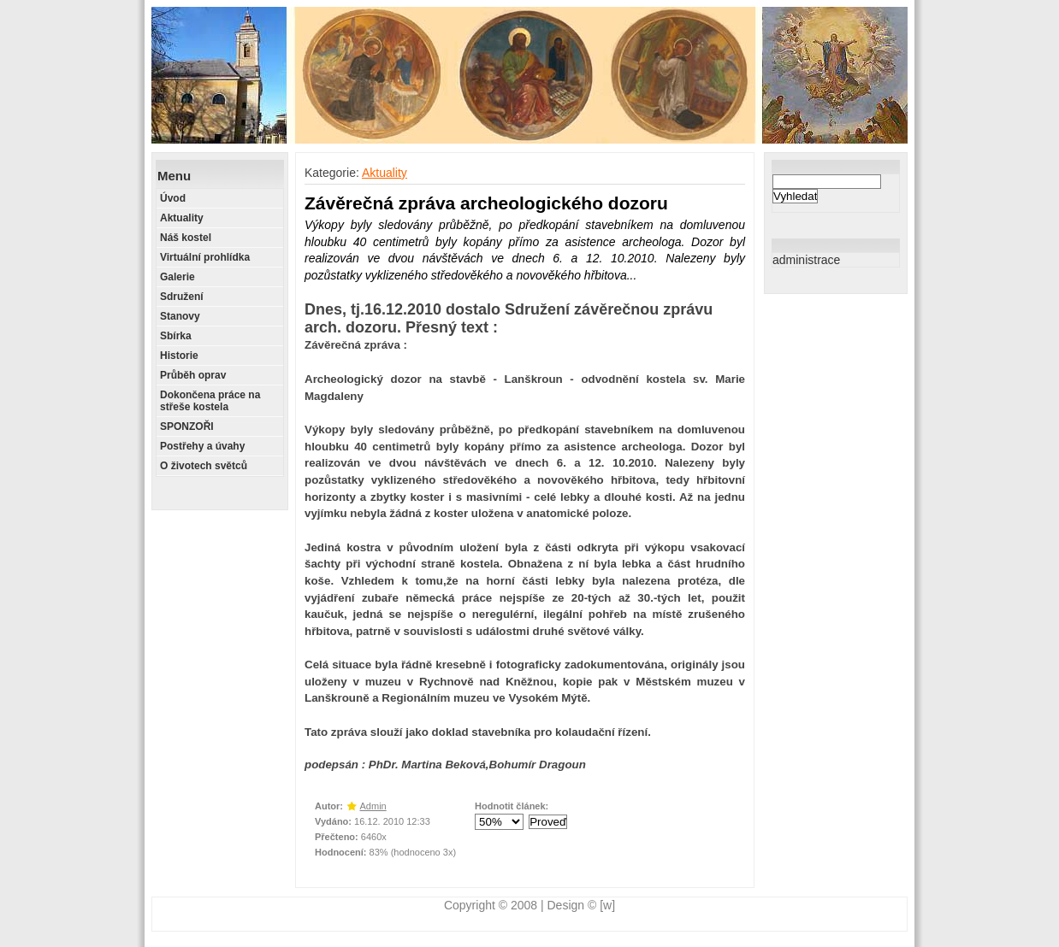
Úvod (173, 198)
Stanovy (180, 316)
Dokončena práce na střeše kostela (210, 401)
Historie (179, 356)
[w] (607, 905)
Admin (373, 806)
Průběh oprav (193, 375)
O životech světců (203, 466)
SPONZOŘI (187, 426)
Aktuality (182, 218)
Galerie (177, 277)
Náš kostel (185, 238)
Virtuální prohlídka (205, 257)
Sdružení (182, 297)
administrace (806, 260)
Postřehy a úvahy (202, 446)
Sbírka (176, 336)
